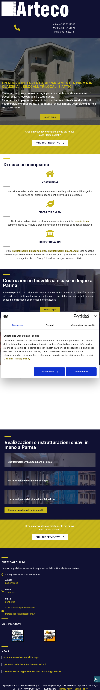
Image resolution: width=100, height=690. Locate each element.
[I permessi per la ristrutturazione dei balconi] (50, 497)
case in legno (82, 221)
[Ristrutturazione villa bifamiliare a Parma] (50, 460)
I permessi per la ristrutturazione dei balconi (24, 664)
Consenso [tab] (17, 325)
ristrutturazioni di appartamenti (29, 251)
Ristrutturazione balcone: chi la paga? (21, 657)
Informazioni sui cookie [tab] (82, 325)
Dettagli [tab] (50, 325)
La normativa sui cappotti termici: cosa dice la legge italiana (32, 671)
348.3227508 (11, 583)
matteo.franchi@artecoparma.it (20, 614)
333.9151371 (11, 592)
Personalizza (49, 371)
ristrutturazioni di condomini (63, 251)
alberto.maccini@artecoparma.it (20, 607)
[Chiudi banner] (95, 316)
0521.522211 (11, 602)
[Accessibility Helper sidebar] (97, 679)
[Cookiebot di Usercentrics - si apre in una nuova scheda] (76, 316)
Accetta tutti (81, 371)
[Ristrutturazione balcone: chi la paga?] (50, 478)
